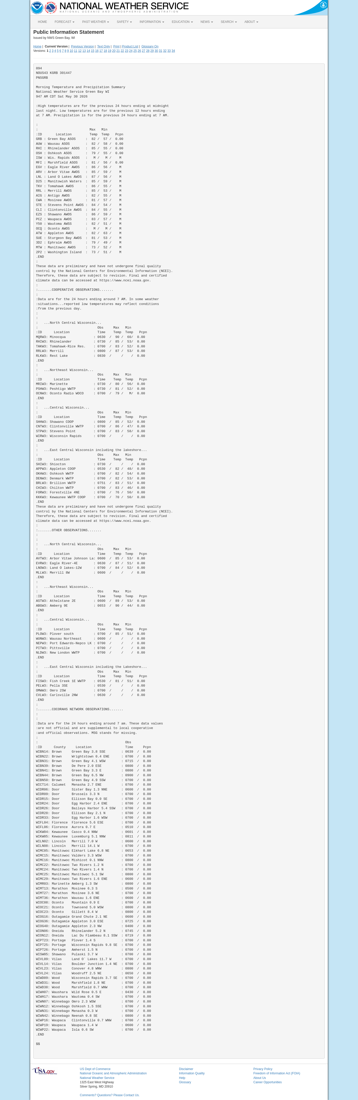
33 (169, 51)
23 (126, 51)
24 (130, 51)
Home (37, 46)
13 (84, 51)
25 (135, 51)
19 (109, 51)
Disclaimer (186, 1069)
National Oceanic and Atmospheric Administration (113, 1073)
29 (152, 51)
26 (139, 51)
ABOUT (251, 22)
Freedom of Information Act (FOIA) (276, 1073)
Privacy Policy (263, 1069)
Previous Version (82, 46)
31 (160, 51)
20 (113, 51)
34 (173, 51)
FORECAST (64, 22)
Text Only (103, 46)
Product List (130, 46)
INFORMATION (152, 22)
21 (118, 51)
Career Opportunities (267, 1082)
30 (156, 51)
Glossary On (149, 46)
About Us (259, 1078)
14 (88, 51)
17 (101, 51)
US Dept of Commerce (95, 1069)
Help (182, 1078)
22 (122, 51)
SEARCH (229, 22)
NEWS (207, 22)
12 (79, 51)
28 (148, 51)
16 (96, 51)
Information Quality (192, 1073)
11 (75, 51)
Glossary (185, 1082)
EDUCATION (182, 22)
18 (105, 51)
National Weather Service (97, 1078)
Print (116, 46)
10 (71, 51)
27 (143, 51)
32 (164, 51)
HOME (42, 22)
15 (92, 51)
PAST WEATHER (95, 22)
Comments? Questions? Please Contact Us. (110, 1095)
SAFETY (124, 22)
